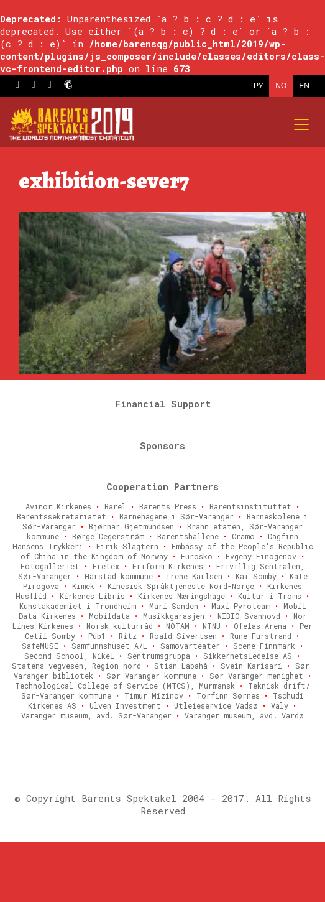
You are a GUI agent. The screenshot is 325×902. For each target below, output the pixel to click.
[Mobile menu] (302, 124)
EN (304, 85)
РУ (258, 85)
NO (280, 85)
